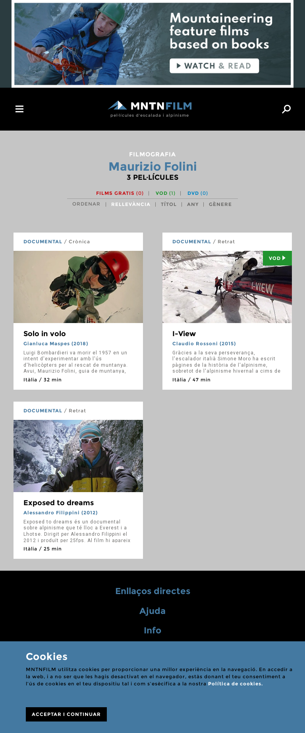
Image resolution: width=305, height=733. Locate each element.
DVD (197, 193)
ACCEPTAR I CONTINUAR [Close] (66, 714)
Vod (277, 258)
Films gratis (120, 193)
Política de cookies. (235, 684)
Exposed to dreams (58, 502)
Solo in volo (44, 333)
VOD (166, 193)
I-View (184, 333)
